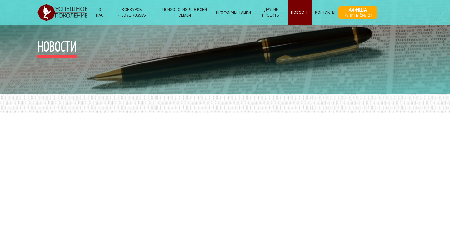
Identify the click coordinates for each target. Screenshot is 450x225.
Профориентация (233, 12)
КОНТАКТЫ (325, 12)
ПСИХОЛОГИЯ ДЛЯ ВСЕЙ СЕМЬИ (184, 13)
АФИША (357, 12)
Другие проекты (271, 13)
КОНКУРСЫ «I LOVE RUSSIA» (132, 13)
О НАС (99, 13)
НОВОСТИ (300, 12)
